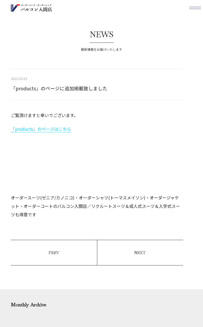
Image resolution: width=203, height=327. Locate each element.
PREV (54, 252)
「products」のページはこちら (41, 129)
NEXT (140, 252)
